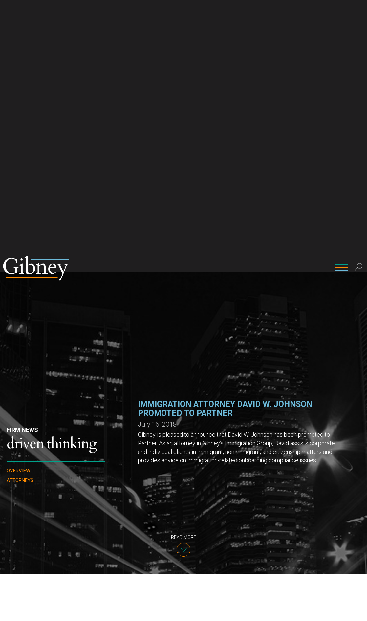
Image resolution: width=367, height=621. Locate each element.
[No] (359, 611)
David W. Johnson (148, 587)
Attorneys (20, 209)
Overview (18, 199)
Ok (328, 610)
